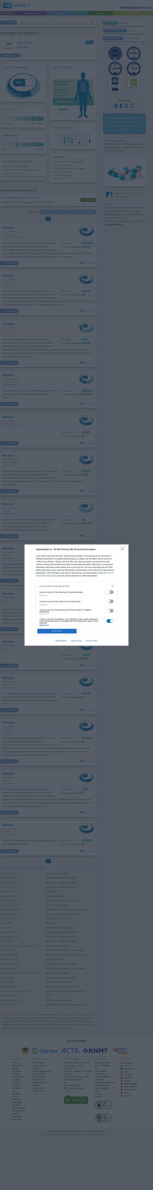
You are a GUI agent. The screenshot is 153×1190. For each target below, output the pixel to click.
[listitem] (76, 586)
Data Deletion (61, 641)
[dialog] (76, 595)
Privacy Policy (92, 641)
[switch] (110, 592)
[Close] (123, 549)
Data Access (76, 641)
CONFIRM (57, 631)
